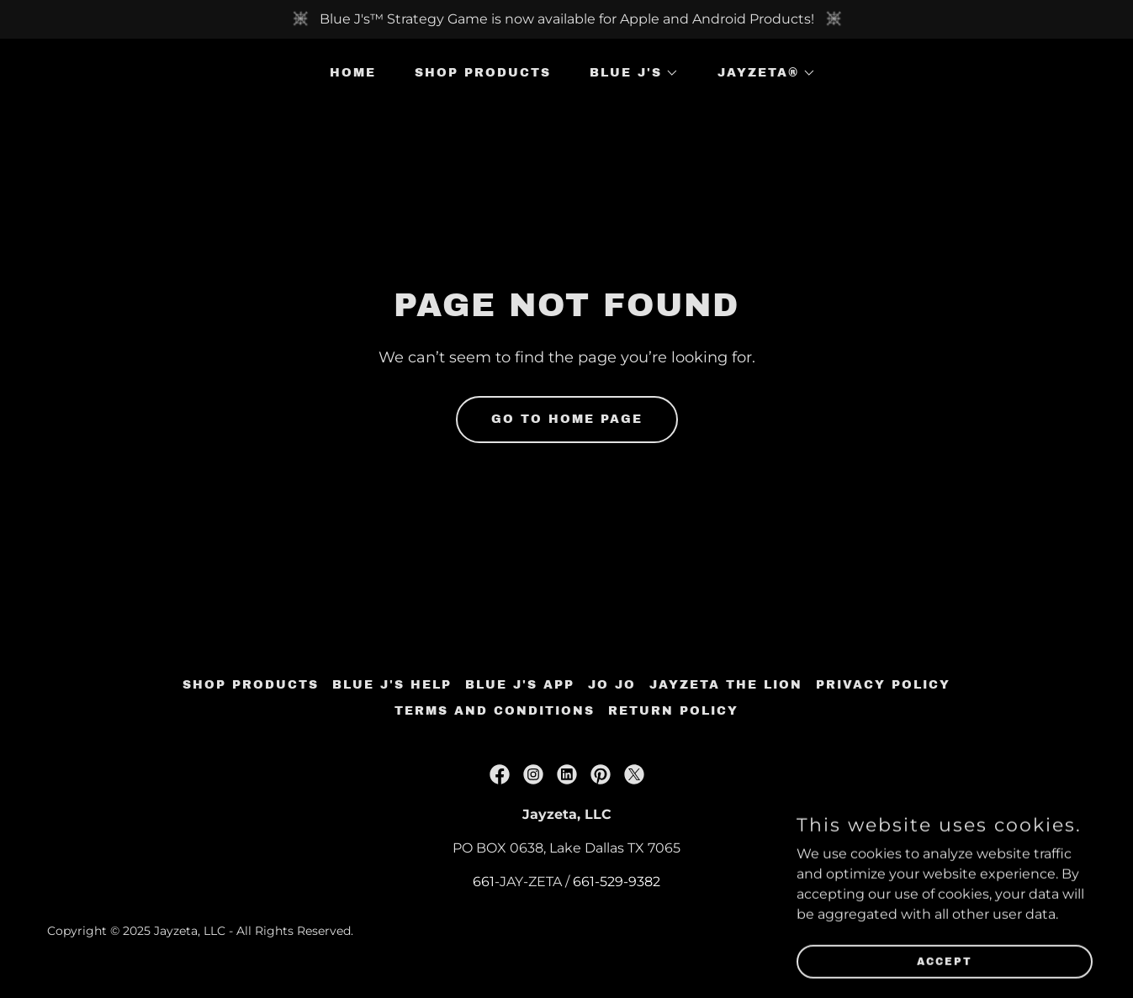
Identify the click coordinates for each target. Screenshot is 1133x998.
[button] (628, 73)
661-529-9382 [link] (616, 882)
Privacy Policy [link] (883, 685)
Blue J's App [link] (519, 685)
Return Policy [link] (673, 711)
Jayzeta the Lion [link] (725, 685)
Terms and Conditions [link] (494, 711)
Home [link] (353, 72)
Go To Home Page (567, 419)
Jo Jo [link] (612, 685)
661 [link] (484, 882)
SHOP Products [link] (483, 72)
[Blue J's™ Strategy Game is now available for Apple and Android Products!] (566, 19)
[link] (499, 774)
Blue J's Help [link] (392, 685)
